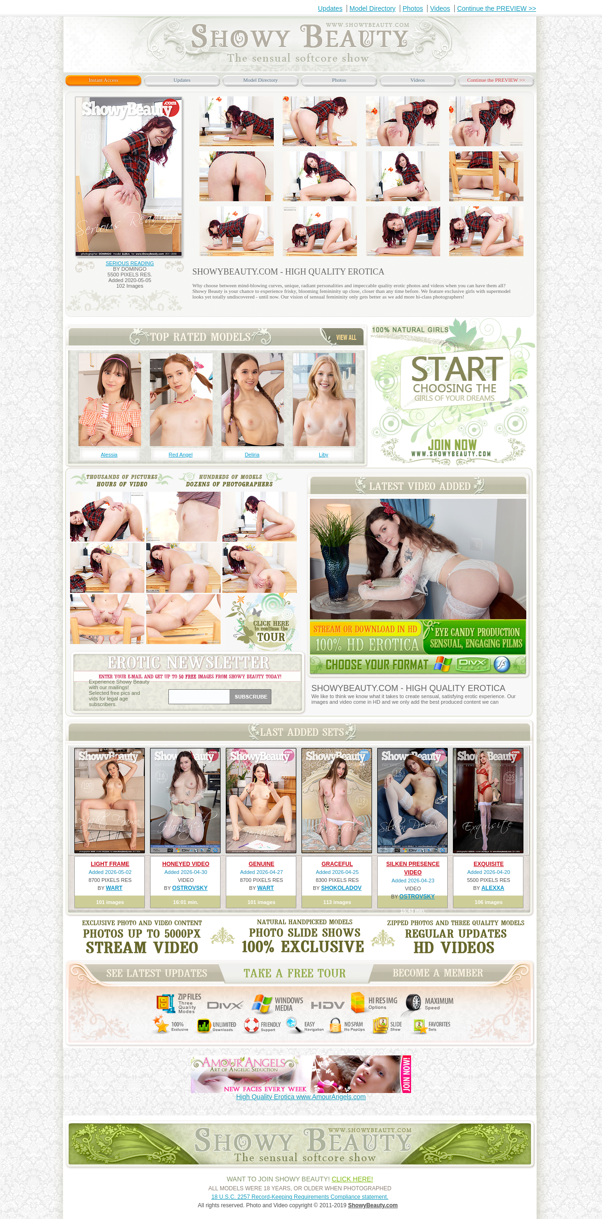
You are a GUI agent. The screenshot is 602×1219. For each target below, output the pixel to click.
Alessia (109, 454)
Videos (440, 8)
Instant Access (103, 80)
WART (114, 888)
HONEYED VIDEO (185, 864)
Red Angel (181, 454)
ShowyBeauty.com (373, 1205)
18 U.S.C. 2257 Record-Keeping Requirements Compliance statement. (299, 1197)
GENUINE (262, 864)
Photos (413, 8)
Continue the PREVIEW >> (496, 8)
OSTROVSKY (189, 888)
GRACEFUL (337, 864)
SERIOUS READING (130, 263)
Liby (323, 454)
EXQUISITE (489, 864)
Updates (330, 8)
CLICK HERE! (352, 1179)
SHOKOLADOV (341, 888)
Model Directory (372, 8)
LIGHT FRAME (110, 864)
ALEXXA (492, 888)
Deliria (252, 454)
